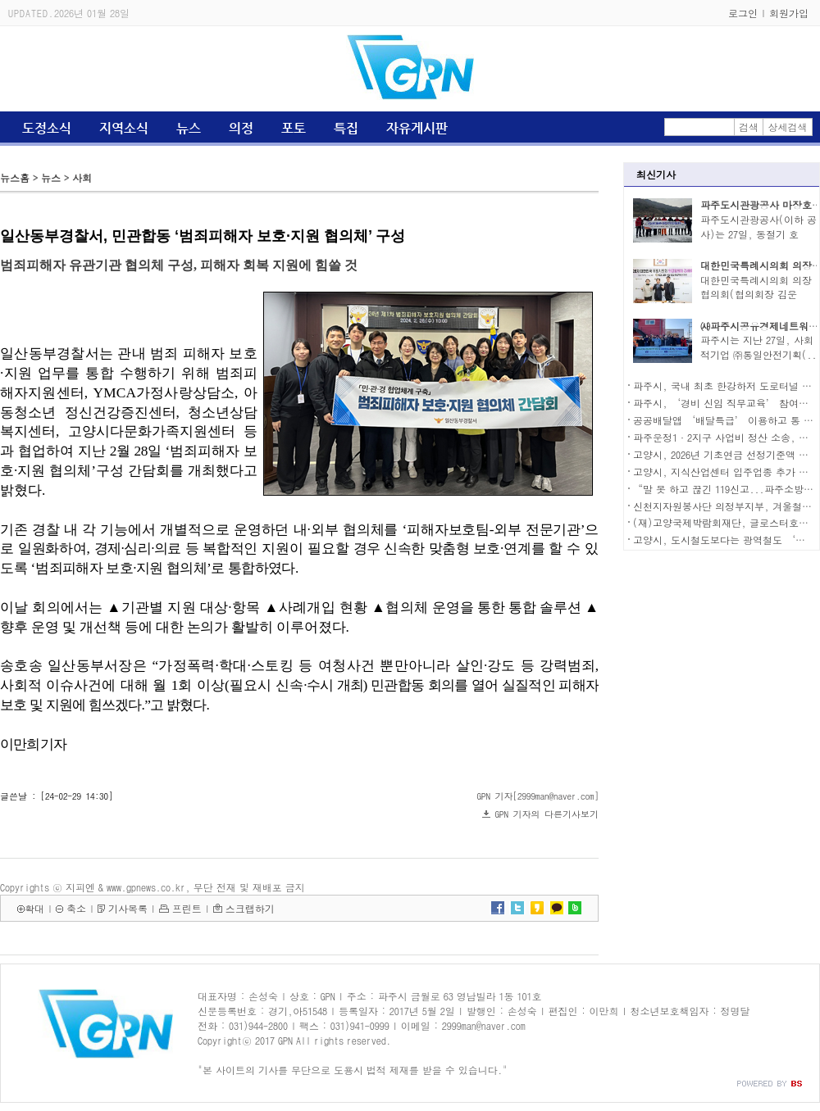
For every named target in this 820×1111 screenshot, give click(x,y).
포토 (293, 128)
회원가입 (789, 13)
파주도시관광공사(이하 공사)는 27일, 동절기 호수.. (758, 234)
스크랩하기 (250, 908)
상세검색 (788, 127)
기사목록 (128, 908)
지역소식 (123, 128)
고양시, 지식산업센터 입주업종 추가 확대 (725, 471)
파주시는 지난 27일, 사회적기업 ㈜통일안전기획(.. (758, 347)
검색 (748, 127)
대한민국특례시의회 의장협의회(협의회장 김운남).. (756, 294)
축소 (76, 908)
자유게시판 (417, 128)
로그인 (743, 13)
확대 (34, 908)
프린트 (187, 908)
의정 (241, 128)
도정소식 (46, 128)
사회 (82, 177)
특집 (346, 128)
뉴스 (188, 128)
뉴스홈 (15, 177)
